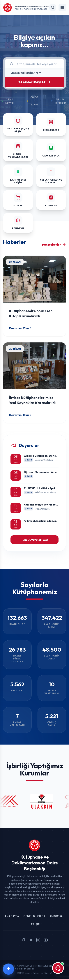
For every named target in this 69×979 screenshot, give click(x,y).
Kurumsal (56, 916)
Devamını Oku (20, 328)
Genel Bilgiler (34, 916)
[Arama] (38, 64)
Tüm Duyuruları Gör (34, 540)
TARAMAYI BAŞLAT (34, 82)
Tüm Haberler (54, 244)
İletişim (34, 924)
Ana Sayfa (12, 916)
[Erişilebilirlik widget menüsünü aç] (8, 969)
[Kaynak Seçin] (24, 73)
